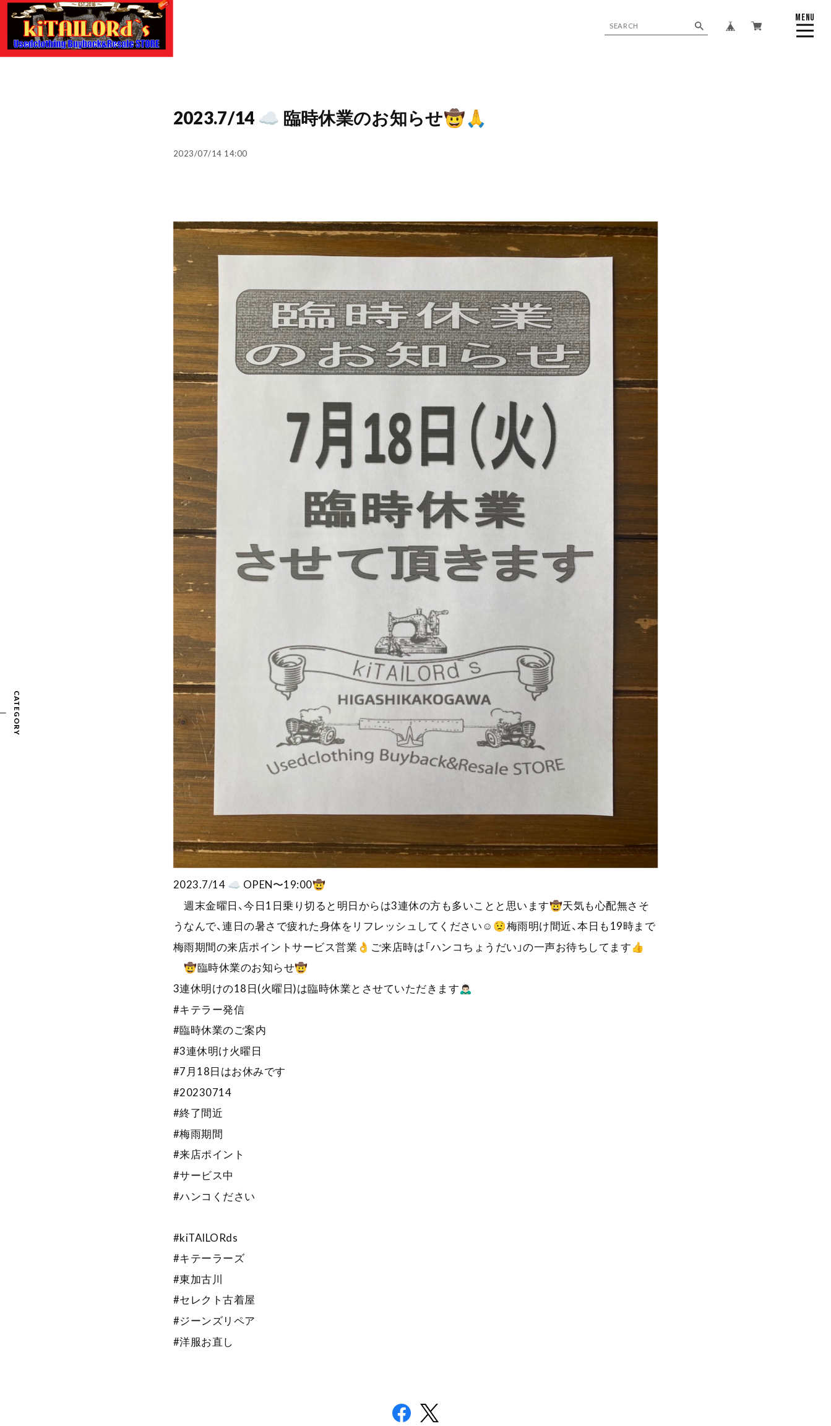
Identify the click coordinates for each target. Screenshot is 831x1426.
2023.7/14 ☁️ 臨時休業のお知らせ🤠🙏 (330, 117)
